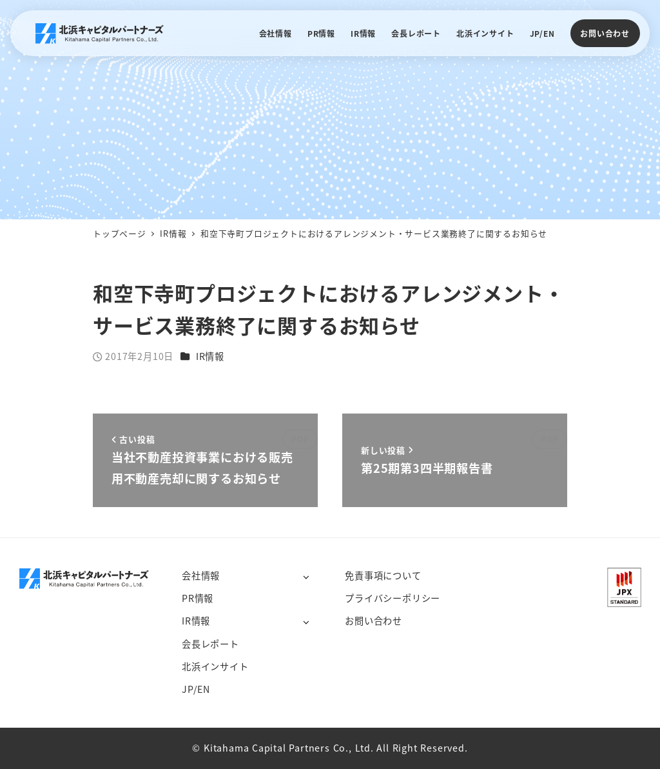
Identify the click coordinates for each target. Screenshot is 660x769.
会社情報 (201, 575)
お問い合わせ (605, 33)
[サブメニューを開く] (305, 576)
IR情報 (210, 356)
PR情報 (197, 598)
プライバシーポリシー (392, 598)
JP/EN (196, 689)
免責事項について (383, 575)
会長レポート (210, 643)
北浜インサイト (215, 666)
